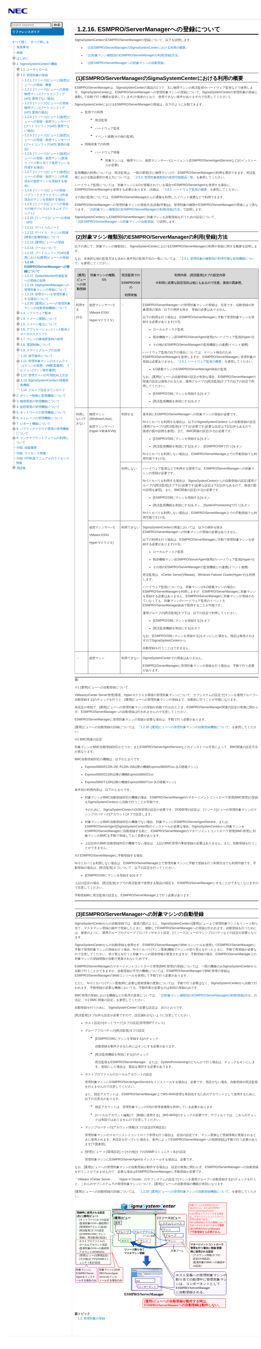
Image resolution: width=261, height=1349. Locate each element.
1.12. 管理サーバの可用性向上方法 (44, 375)
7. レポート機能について (33, 423)
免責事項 (23, 47)
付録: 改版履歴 (27, 447)
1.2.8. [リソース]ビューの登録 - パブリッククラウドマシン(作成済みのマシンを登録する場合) (46, 195)
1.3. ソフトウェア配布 (36, 313)
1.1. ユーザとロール (34, 69)
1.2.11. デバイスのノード (42, 227)
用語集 (21, 468)
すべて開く (19, 42)
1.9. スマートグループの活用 (40, 350)
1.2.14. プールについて (40, 248)
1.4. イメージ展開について (39, 318)
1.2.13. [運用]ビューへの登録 (44, 242)
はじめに (23, 58)
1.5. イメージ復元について (39, 324)
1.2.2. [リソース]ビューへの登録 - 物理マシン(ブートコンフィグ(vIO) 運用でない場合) (47, 94)
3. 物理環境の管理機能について (38, 401)
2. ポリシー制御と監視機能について (41, 395)
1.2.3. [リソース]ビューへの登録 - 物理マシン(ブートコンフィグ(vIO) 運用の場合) (47, 107)
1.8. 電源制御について (36, 344)
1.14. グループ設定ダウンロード (43, 390)
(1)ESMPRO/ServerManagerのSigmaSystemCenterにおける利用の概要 (137, 47)
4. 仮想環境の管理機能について (38, 407)
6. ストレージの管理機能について (40, 418)
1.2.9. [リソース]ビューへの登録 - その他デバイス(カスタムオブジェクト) (47, 208)
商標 (20, 53)
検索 (57, 25)
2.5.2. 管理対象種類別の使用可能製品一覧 (164, 177)
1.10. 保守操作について (37, 356)
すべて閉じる (40, 42)
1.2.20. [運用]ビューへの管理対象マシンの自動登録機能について (185, 727)
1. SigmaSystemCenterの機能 (37, 64)
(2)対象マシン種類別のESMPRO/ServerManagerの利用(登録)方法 (133, 55)
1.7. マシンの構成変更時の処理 (42, 339)
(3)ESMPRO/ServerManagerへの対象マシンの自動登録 (126, 63)
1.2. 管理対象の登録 (34, 75)
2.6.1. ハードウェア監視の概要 (186, 189)
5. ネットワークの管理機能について (41, 412)
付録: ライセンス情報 (31, 453)
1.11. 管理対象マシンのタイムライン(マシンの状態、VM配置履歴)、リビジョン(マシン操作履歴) (45, 365)
